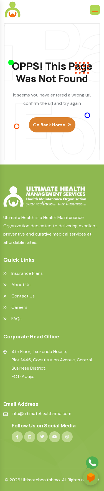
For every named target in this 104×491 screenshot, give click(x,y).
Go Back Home (49, 125)
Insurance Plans (27, 273)
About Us (21, 285)
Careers (19, 307)
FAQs (16, 319)
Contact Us (23, 296)
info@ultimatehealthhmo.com (41, 413)
